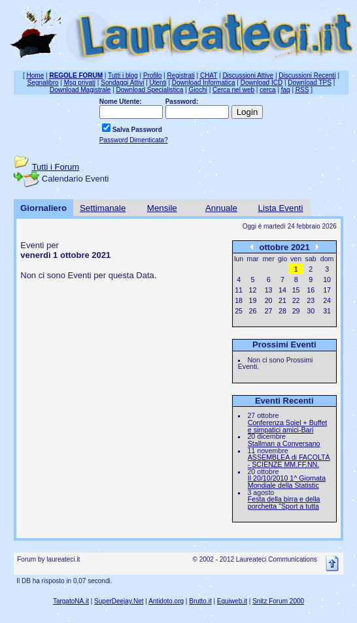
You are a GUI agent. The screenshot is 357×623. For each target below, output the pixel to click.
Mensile (162, 208)
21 (282, 300)
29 (296, 311)
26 (253, 311)
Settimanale (103, 208)
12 (253, 290)
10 (327, 279)
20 (269, 300)
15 (296, 290)
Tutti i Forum (55, 167)
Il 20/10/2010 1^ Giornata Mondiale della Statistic (287, 481)
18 (239, 300)
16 (310, 290)
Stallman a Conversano (284, 443)
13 (269, 290)
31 (327, 311)
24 (327, 300)
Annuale (221, 208)
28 (282, 311)
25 (239, 311)
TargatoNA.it (71, 601)
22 (296, 300)
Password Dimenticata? (133, 140)
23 (310, 300)
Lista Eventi (280, 208)
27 (269, 311)
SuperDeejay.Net (118, 601)
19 (253, 300)
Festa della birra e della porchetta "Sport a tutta (284, 502)
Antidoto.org (166, 601)
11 (239, 290)
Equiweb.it (232, 601)
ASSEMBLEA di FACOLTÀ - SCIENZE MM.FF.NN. (289, 460)
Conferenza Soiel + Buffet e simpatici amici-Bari (288, 426)
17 (327, 290)
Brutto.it (200, 601)
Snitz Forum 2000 (278, 601)
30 (310, 311)
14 (282, 290)
